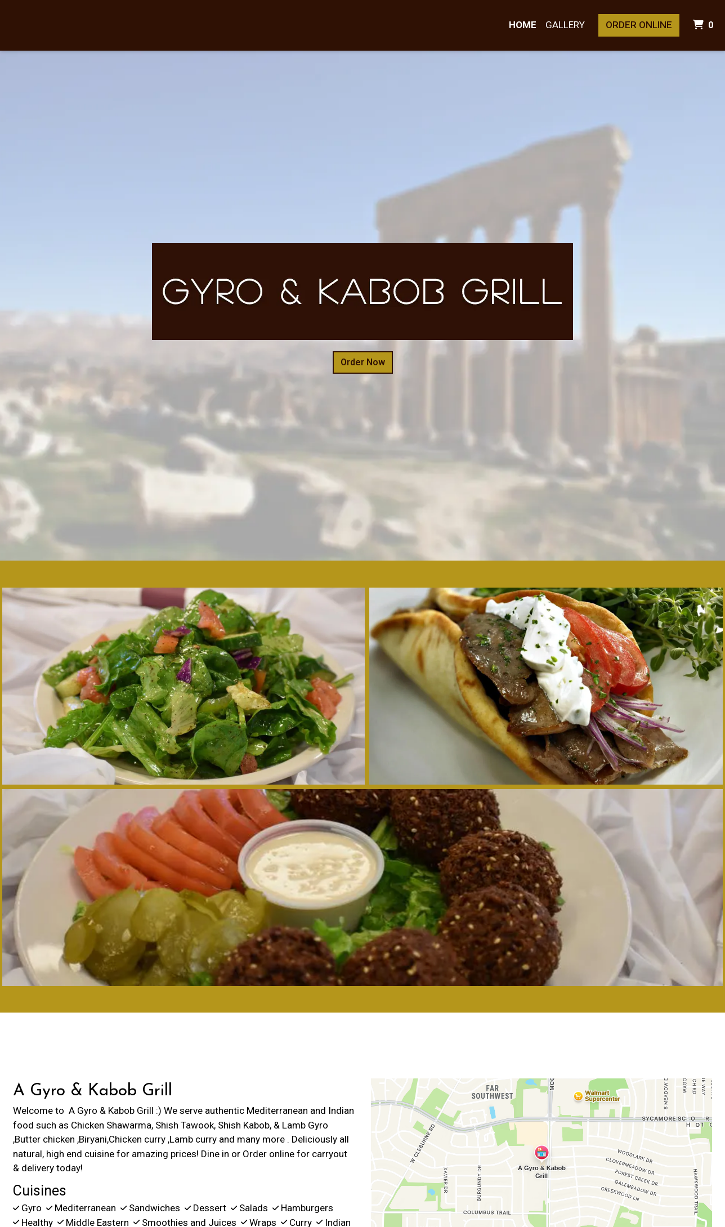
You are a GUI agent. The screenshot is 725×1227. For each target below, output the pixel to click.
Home (522, 24)
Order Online (639, 24)
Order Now (363, 362)
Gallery (565, 24)
